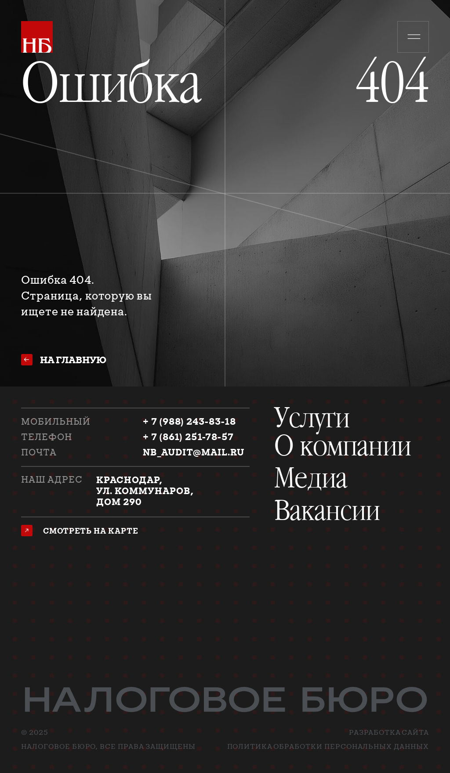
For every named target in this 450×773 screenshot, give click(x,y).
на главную (73, 360)
